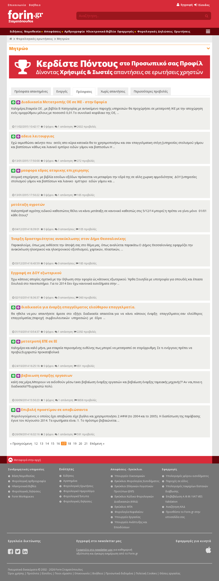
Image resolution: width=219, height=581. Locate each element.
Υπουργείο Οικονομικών (130, 476)
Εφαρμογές (126, 31)
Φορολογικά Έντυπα (76, 496)
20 (80, 443)
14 (47, 443)
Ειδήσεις (16, 31)
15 (52, 443)
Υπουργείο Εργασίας (128, 517)
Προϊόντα (33, 573)
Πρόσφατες (84, 92)
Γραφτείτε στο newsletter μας (94, 550)
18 (69, 443)
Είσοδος (202, 5)
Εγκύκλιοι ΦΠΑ (124, 507)
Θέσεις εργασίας (170, 573)
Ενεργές (61, 91)
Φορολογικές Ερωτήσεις (78, 486)
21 (86, 443)
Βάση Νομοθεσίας (23, 476)
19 (75, 443)
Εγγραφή (185, 5)
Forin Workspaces (23, 496)
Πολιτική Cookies (146, 573)
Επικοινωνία (17, 5)
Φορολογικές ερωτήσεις (34, 39)
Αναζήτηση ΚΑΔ (175, 507)
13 (41, 443)
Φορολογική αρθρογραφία (29, 481)
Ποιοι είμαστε (63, 573)
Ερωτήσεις (182, 31)
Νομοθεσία (33, 31)
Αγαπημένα (70, 481)
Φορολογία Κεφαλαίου (129, 512)
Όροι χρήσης (16, 573)
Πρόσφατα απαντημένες (31, 91)
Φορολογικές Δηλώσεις (155, 31)
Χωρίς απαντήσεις (113, 91)
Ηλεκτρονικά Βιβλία (101, 31)
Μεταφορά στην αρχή (27, 460)
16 (58, 443)
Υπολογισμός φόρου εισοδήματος (187, 476)
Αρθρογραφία (74, 31)
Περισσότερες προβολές (151, 91)
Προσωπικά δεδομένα (119, 573)
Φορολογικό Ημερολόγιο (79, 491)
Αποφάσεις (53, 31)
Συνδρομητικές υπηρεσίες (26, 469)
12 (36, 443)
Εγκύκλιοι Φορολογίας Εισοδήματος (137, 481)
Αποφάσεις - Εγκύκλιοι (126, 469)
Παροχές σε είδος (177, 481)
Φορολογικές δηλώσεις (26, 491)
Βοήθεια (34, 5)
